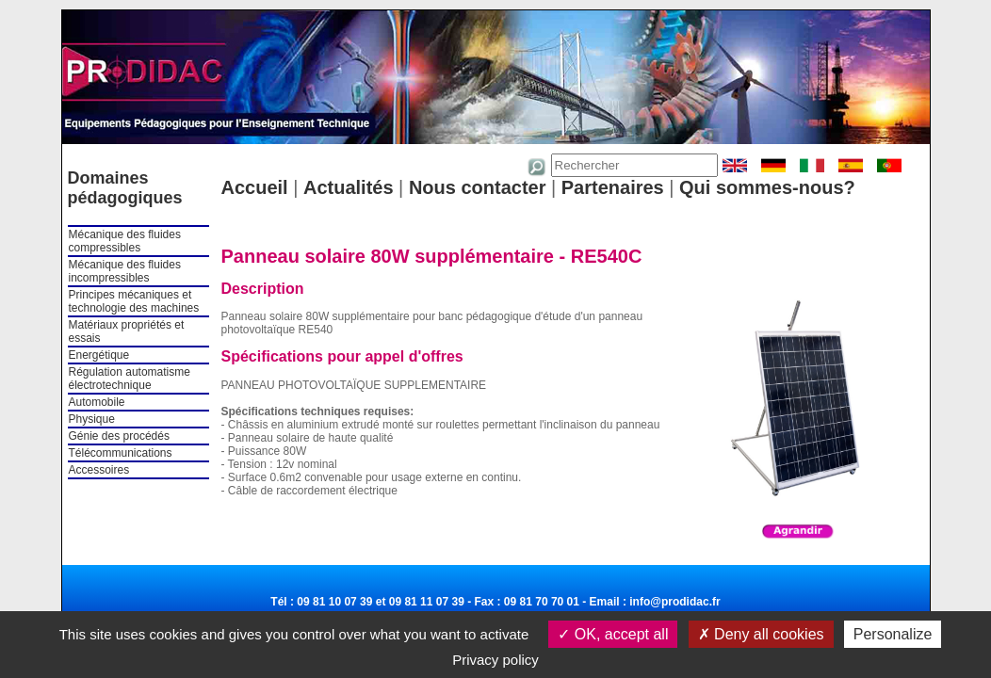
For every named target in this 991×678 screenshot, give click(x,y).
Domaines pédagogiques (125, 188)
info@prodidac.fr (674, 601)
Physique (92, 419)
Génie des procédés (119, 436)
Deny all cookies (761, 634)
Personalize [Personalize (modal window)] (893, 634)
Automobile (97, 402)
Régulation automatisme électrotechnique (129, 378)
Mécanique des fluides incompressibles (125, 271)
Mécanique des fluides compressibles (125, 241)
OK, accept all (613, 634)
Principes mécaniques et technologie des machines (134, 301)
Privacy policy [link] (495, 660)
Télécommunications (120, 453)
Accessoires (99, 469)
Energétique (99, 355)
